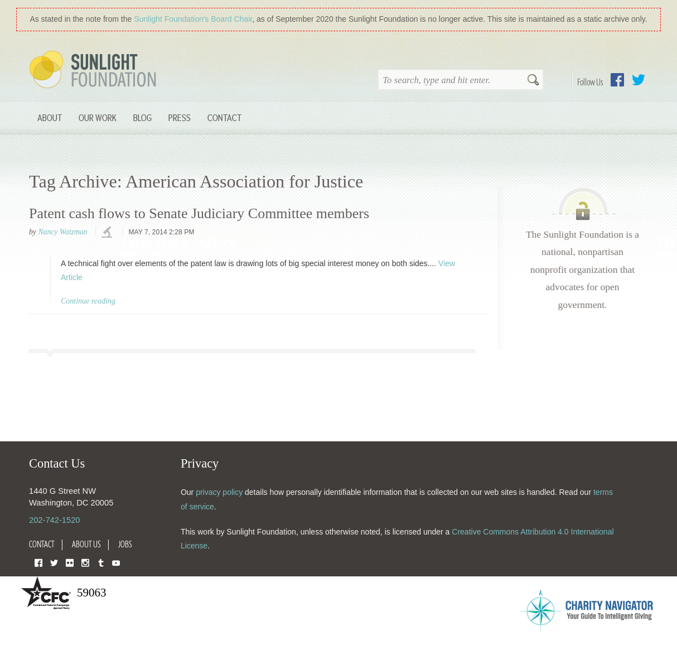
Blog (142, 117)
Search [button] (533, 81)
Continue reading (88, 301)
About (49, 117)
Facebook (617, 79)
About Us (86, 544)
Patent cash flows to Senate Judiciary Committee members (199, 213)
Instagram (85, 562)
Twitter (638, 79)
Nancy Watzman (62, 232)
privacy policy (219, 492)
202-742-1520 (54, 520)
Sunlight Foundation (95, 70)
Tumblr (101, 562)
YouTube (116, 562)
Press (179, 117)
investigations (108, 232)
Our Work (98, 117)
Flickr (70, 562)
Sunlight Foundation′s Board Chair (193, 19)
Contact (224, 117)
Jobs (125, 544)
